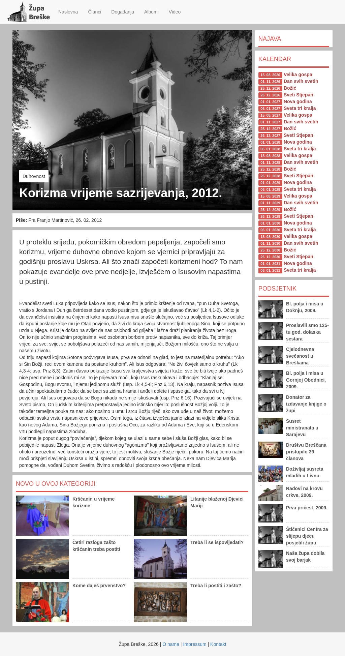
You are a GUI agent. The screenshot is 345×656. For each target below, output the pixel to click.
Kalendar (274, 59)
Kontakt (218, 644)
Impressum (194, 644)
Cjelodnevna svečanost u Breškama (300, 356)
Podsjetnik (277, 288)
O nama (170, 644)
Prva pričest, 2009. (306, 507)
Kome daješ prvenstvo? (99, 585)
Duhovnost (34, 176)
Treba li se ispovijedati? (217, 542)
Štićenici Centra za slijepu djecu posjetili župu (307, 536)
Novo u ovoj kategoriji (55, 483)
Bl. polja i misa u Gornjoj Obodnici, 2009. (306, 379)
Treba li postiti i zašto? (215, 585)
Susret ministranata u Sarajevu (302, 427)
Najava (269, 38)
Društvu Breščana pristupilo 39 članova (306, 451)
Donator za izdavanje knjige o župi (306, 403)
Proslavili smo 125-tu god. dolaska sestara (307, 332)
